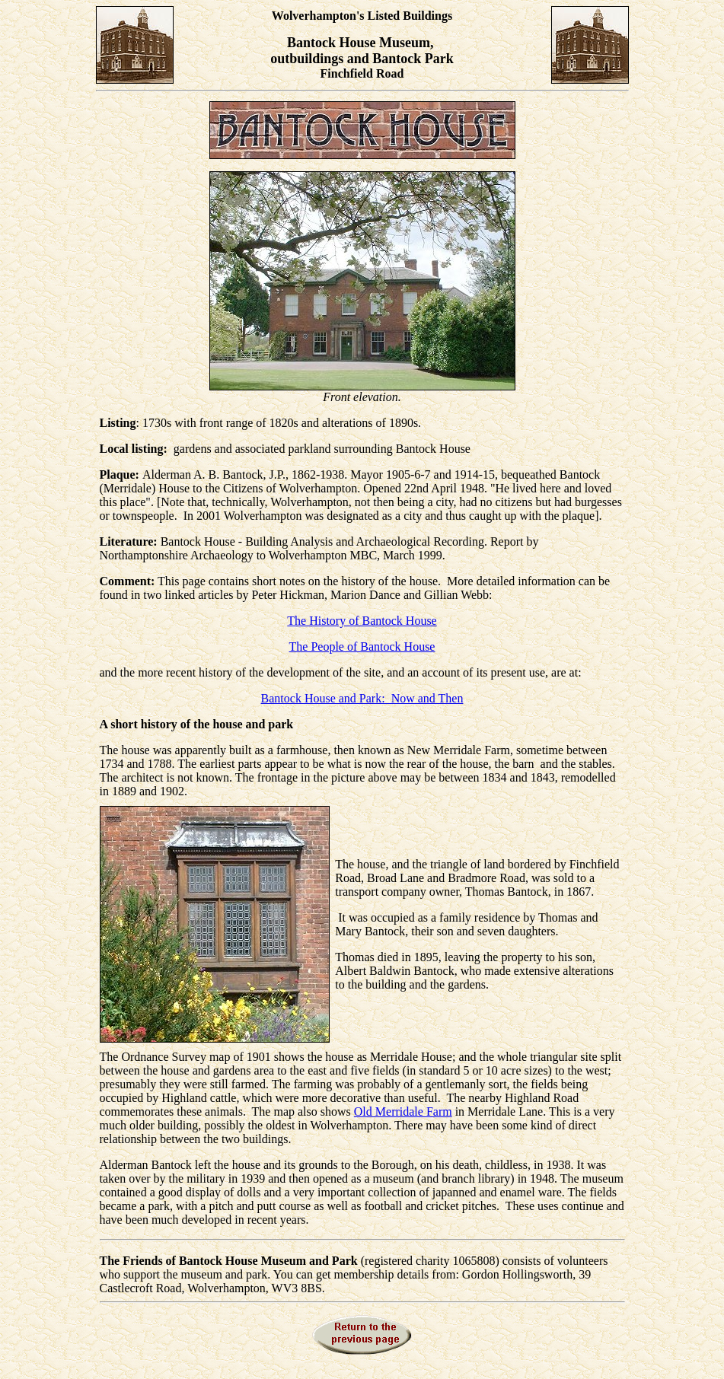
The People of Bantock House (362, 646)
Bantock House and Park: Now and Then (362, 698)
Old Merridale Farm (403, 1111)
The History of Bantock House (361, 620)
